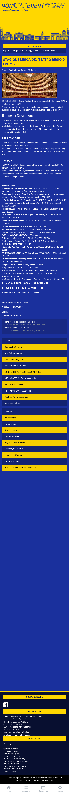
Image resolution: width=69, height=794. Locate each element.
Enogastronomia (12, 436)
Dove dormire (10, 424)
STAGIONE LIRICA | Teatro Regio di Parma (20, 101)
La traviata (11, 138)
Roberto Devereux (17, 115)
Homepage (7, 744)
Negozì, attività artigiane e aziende (19, 442)
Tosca (7, 160)
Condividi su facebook (11, 315)
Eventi (7, 341)
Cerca (60, 789)
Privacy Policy (18, 735)
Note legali (7, 735)
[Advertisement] (34, 21)
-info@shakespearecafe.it (33, 191)
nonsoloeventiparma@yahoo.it (14, 719)
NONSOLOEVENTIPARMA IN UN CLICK (21, 467)
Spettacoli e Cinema (13, 347)
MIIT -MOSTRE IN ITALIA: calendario (20, 378)
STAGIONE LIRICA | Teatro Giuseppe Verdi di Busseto (26, 143)
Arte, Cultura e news (13, 353)
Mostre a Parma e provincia (16, 397)
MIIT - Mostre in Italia (14, 384)
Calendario (43, 789)
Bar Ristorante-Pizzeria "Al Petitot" (17, 241)
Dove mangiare (11, 418)
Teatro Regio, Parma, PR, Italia (15, 302)
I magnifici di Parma (13, 455)
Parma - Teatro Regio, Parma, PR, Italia (19, 70)
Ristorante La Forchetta (12, 203)
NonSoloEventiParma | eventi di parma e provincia (34, 7)
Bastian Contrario (9, 232)
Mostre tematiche (12, 403)
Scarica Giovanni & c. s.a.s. (13, 270)
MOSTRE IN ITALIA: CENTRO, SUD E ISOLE (23, 372)
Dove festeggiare (12, 430)
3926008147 (15, 729)
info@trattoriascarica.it (25, 273)
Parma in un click (12, 461)
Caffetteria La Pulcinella (12, 238)
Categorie (25, 789)
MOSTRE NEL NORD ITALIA (16, 365)
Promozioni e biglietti (13, 359)
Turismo (8, 411)
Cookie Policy (30, 735)
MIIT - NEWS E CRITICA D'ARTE (18, 391)
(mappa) (57, 203)
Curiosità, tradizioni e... (14, 449)
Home (8, 789)
